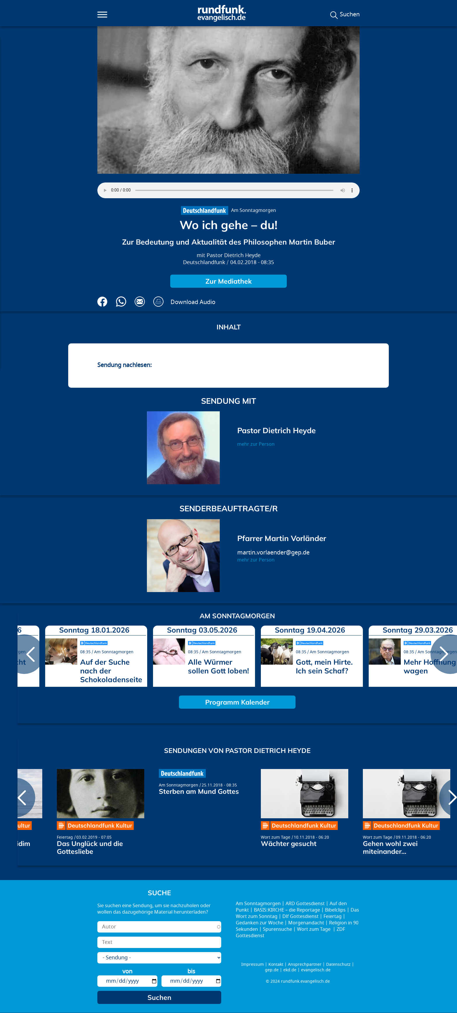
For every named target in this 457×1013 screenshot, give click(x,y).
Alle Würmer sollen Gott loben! (218, 666)
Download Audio (193, 302)
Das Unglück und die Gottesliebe (90, 847)
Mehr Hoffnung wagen (430, 666)
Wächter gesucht (289, 843)
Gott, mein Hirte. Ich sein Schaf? (324, 666)
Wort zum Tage (275, 837)
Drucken (158, 301)
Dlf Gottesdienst (300, 916)
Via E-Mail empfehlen (140, 301)
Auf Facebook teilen (102, 301)
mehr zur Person (256, 444)
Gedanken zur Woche (259, 922)
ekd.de (289, 970)
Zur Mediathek (228, 281)
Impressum (252, 964)
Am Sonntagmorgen (253, 210)
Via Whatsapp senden (121, 301)
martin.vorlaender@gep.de (273, 552)
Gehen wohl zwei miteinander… (390, 847)
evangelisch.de (316, 970)
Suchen (350, 14)
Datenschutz (338, 964)
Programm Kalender (237, 702)
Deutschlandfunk (204, 262)
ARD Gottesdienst (305, 903)
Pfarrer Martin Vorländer (281, 538)
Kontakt (275, 964)
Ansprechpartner (304, 964)
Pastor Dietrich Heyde (234, 255)
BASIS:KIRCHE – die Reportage (287, 910)
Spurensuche (277, 929)
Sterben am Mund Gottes (199, 791)
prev (24, 654)
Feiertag (65, 837)
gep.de (272, 970)
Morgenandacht (306, 922)
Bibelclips (335, 910)
